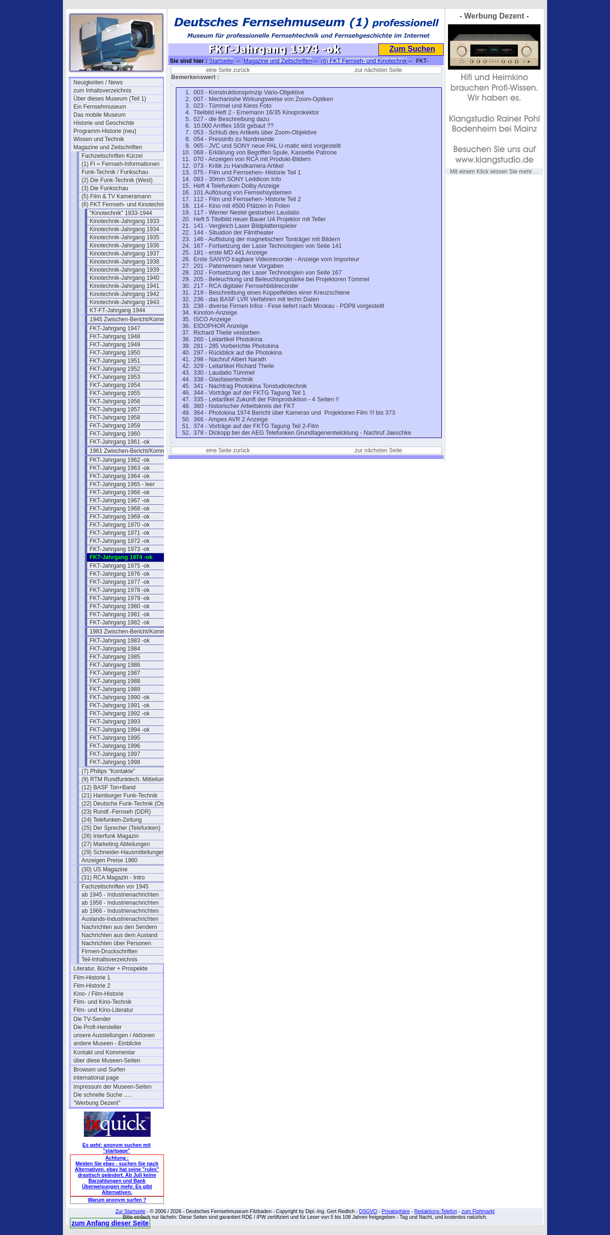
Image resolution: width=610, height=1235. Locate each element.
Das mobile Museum (99, 115)
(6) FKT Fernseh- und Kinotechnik (124, 204)
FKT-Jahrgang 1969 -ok (120, 516)
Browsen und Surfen (99, 1069)
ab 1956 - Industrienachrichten (120, 902)
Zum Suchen (412, 49)
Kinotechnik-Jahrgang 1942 (124, 294)
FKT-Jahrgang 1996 (115, 746)
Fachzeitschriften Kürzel (111, 156)
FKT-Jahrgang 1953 (115, 377)
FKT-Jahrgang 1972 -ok (120, 541)
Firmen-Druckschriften (109, 951)
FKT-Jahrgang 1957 (115, 409)
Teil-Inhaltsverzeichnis (109, 959)
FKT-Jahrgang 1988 (115, 681)
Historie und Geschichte (103, 123)
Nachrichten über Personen (116, 943)
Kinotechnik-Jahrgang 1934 (124, 229)
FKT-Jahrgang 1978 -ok (120, 590)
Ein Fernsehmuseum (99, 106)
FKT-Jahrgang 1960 (115, 433)
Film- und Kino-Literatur (103, 1010)
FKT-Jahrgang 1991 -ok (120, 705)
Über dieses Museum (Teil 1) (109, 98)
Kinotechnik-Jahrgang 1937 (124, 253)
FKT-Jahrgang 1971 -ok (120, 533)
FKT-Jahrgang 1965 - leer (122, 484)
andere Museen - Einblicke (107, 1043)
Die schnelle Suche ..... (102, 1095)
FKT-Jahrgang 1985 (115, 656)
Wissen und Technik (98, 139)
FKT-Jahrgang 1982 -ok (120, 622)
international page (96, 1077)
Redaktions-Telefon (435, 1211)
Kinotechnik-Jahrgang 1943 (124, 302)
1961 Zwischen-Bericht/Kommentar (134, 451)
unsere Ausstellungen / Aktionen (114, 1035)
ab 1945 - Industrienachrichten (120, 894)
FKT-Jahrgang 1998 (115, 762)
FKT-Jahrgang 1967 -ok (120, 500)
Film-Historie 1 (91, 977)
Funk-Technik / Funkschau (114, 172)
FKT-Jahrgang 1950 (115, 352)
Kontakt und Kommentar (104, 1052)
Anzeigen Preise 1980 (109, 860)
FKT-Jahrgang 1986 (115, 665)
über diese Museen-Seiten (106, 1060)
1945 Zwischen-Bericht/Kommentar (134, 319)
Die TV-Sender (92, 1019)
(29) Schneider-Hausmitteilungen (123, 852)
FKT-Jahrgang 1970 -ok (120, 524)
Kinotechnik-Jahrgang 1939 (124, 269)
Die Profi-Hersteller (97, 1027)
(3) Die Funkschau (104, 188)
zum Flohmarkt (477, 1211)
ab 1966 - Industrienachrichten (120, 911)
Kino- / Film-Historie (98, 993)
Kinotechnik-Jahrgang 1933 (124, 221)
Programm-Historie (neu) (104, 131)
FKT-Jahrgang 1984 (115, 648)
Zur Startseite (130, 1211)
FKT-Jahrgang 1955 (115, 393)
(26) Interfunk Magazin (110, 836)
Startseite (221, 61)
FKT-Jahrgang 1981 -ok (120, 614)
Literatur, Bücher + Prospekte (110, 968)
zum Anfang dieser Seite (110, 1223)
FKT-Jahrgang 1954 (115, 385)
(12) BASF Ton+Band (108, 787)
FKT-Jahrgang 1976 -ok (120, 574)
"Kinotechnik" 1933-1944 (121, 213)
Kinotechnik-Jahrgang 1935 (124, 237)
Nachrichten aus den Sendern (119, 927)
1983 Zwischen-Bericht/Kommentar (134, 631)
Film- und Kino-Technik (102, 1002)
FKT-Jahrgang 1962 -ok (120, 460)
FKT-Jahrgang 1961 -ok (120, 442)
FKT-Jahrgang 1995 (115, 738)
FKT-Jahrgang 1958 (115, 417)
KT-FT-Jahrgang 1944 (117, 310)
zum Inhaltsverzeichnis (102, 90)
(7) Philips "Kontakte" (108, 771)
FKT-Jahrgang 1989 (115, 689)
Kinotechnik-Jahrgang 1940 (124, 278)
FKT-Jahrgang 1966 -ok (120, 492)
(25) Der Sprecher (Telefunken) (120, 828)
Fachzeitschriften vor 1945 (115, 886)
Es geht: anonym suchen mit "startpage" (116, 1147)
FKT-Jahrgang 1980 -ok (120, 606)
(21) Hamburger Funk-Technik (119, 795)
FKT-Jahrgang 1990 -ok (120, 697)
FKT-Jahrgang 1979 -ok (120, 598)
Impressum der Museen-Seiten (112, 1086)
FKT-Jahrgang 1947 (115, 328)
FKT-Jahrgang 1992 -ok (120, 713)
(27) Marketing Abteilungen (115, 844)
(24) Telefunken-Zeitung (111, 820)
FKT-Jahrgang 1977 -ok (120, 582)
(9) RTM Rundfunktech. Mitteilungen (126, 779)
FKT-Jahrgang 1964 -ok (120, 476)
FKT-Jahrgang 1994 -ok (120, 729)
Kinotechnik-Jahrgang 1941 (124, 286)
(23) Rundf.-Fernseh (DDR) (116, 811)
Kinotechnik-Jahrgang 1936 (124, 245)
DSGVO (368, 1211)
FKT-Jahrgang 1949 (115, 344)
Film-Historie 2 (91, 985)
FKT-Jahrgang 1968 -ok (120, 508)
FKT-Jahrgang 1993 (115, 721)
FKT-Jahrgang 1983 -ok (120, 640)
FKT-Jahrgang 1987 (115, 673)
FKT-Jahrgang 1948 (115, 336)
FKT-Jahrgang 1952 (115, 369)
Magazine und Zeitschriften (107, 147)
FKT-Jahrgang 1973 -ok (120, 549)
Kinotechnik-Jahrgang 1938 (124, 261)
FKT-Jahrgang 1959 (115, 425)
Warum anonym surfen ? (117, 1200)
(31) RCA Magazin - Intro (113, 877)
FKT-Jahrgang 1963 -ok (120, 468)
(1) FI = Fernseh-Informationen (120, 164)
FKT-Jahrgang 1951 (115, 360)
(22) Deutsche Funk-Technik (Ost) (124, 803)
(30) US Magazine (104, 869)
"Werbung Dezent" (96, 1103)
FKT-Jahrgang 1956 (115, 401)
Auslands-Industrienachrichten (119, 919)
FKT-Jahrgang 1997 (115, 754)
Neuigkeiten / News (97, 82)
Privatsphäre (396, 1211)
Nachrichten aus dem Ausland (119, 935)
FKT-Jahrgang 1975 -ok (120, 565)
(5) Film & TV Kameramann (116, 196)
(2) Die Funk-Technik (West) (116, 180)
